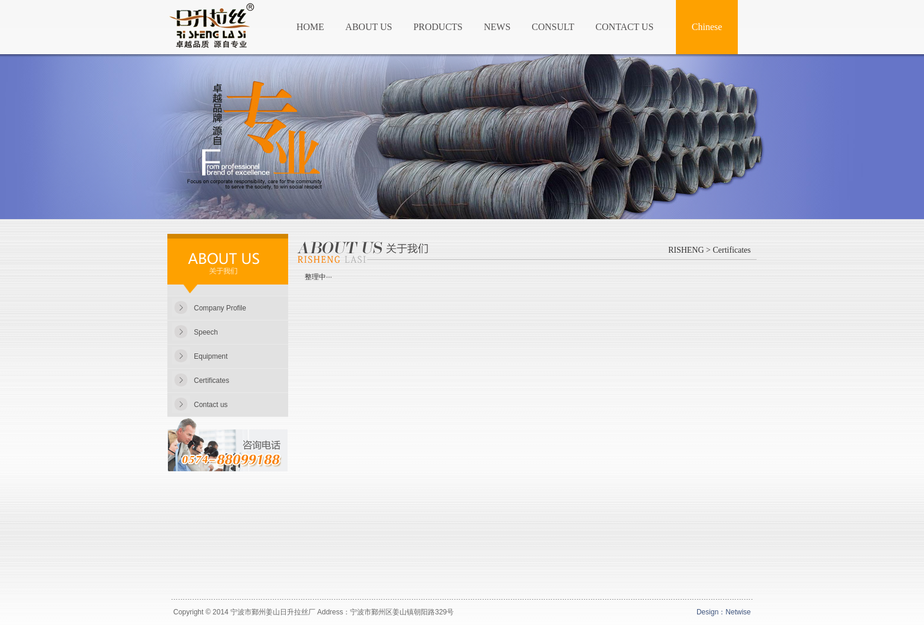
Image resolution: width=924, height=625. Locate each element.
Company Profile (220, 308)
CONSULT (553, 27)
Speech (206, 332)
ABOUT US (368, 27)
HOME (310, 27)
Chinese (707, 27)
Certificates (211, 380)
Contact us (210, 405)
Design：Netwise (724, 612)
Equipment (210, 356)
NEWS (497, 27)
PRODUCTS (438, 27)
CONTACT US (625, 27)
